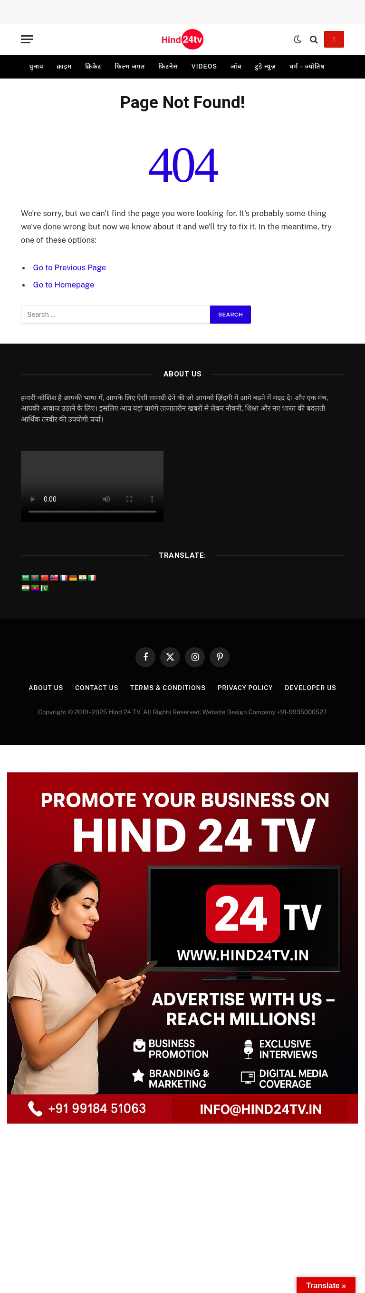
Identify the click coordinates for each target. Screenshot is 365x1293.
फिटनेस (168, 66)
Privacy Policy (245, 687)
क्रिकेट (93, 66)
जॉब (236, 66)
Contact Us (96, 687)
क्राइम (64, 66)
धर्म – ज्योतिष (307, 66)
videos (204, 66)
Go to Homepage (64, 284)
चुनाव (36, 66)
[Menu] (27, 39)
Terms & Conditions (168, 687)
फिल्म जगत (130, 66)
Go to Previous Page (69, 267)
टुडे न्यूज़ (265, 66)
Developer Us (311, 687)
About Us (45, 687)
